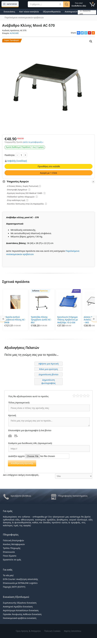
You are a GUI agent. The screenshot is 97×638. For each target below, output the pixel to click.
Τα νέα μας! (8, 574)
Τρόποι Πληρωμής (11, 547)
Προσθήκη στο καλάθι (49, 166)
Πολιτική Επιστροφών (13, 539)
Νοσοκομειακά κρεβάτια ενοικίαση (19, 617)
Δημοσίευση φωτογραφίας (48, 380)
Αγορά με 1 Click (48, 172)
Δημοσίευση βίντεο (48, 373)
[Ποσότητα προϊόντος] (21, 155)
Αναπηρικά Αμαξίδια (75, 11)
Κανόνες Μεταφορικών (14, 543)
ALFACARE (14, 33)
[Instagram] (85, 32)
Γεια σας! (79, 4)
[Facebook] (78, 32)
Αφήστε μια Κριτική (49, 362)
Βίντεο (16, 435)
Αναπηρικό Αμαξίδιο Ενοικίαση (18, 605)
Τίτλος (19, 401)
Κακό (77, 395)
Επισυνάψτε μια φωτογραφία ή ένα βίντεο (29, 429)
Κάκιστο (74, 395)
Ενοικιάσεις (9, 11)
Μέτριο (81, 395)
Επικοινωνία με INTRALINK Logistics (20, 582)
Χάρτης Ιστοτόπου (72, 630)
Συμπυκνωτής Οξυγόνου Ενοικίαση (19, 601)
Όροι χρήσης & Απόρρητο (28, 630)
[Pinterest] (89, 32)
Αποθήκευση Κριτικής (22, 462)
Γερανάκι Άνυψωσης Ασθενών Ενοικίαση (22, 613)
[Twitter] (82, 32)
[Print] (93, 32)
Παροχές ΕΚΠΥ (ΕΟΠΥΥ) (14, 586)
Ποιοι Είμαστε (9, 554)
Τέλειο (88, 395)
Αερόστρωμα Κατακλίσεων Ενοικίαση (21, 609)
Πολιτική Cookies (52, 630)
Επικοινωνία (9, 551)
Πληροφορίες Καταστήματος (73, 494)
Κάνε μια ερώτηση (48, 368)
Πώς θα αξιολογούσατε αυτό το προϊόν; (28, 395)
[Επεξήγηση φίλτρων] (40, 186)
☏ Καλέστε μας (85, 12)
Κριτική (12, 414)
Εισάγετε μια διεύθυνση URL (30, 442)
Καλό (84, 395)
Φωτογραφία (10, 435)
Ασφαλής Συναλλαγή (17, 161)
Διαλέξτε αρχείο (16, 455)
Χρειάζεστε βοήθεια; (21, 494)
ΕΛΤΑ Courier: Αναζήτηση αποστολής (20, 578)
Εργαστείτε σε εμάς (12, 558)
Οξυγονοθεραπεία (52, 11)
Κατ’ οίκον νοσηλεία (29, 11)
